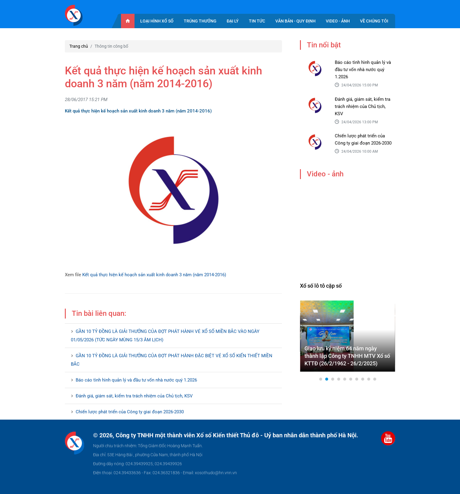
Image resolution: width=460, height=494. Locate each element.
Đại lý (233, 21)
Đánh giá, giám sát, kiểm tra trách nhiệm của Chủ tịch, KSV (134, 396)
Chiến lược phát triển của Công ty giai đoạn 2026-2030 (130, 412)
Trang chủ (78, 46)
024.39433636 (127, 472)
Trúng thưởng (200, 21)
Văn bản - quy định (295, 21)
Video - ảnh (338, 21)
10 (374, 379)
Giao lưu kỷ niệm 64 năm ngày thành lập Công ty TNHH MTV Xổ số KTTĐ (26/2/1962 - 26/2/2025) (347, 356)
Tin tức (257, 21)
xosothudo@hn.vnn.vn (216, 472)
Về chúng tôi (374, 21)
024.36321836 (166, 472)
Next (387, 336)
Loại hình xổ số (157, 21)
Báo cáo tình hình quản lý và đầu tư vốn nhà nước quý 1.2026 (136, 380)
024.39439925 (139, 463)
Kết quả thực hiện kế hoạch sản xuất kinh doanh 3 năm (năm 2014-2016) (154, 274)
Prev (308, 336)
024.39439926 (168, 463)
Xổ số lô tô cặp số (321, 286)
